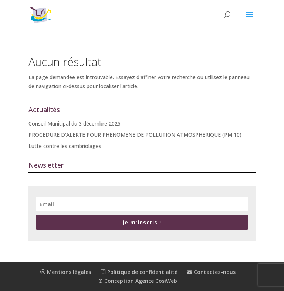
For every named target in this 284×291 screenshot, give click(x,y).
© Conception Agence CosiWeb (137, 280)
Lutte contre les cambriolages (64, 146)
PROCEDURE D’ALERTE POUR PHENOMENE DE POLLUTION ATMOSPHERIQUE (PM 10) (134, 134)
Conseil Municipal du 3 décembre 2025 (74, 123)
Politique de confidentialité (139, 271)
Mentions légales (65, 271)
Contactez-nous (211, 271)
